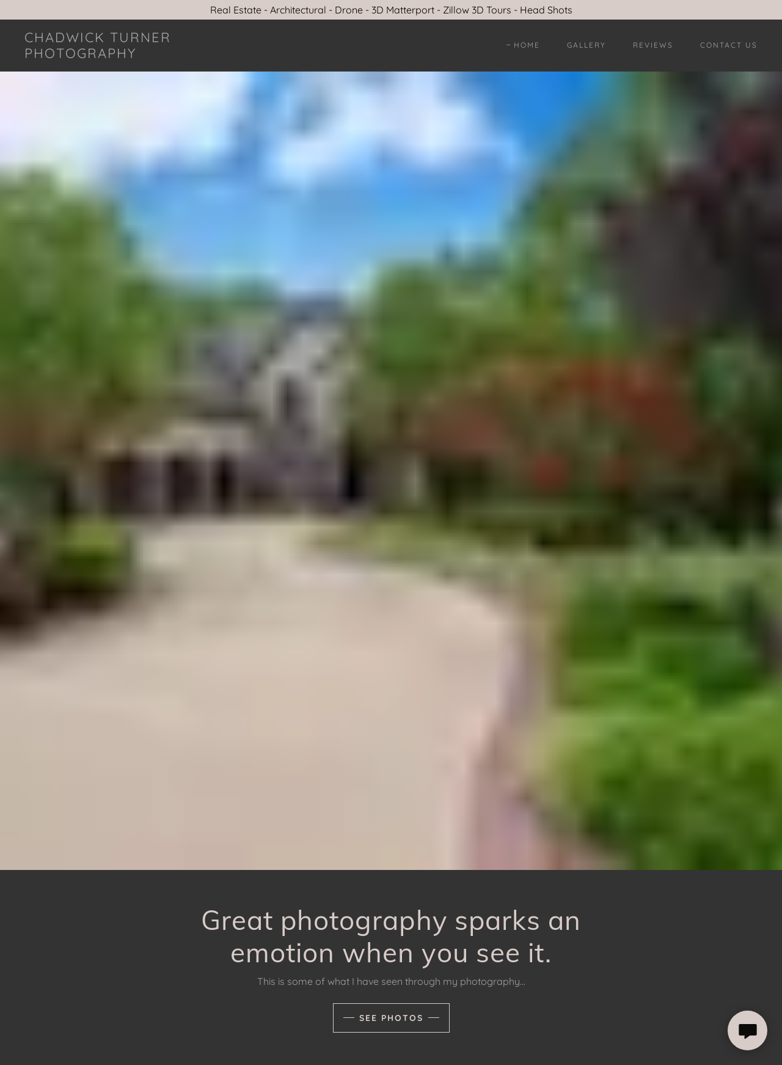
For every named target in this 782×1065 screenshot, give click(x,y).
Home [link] (527, 45)
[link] (124, 54)
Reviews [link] (653, 45)
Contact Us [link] (729, 45)
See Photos (391, 1017)
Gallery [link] (586, 45)
